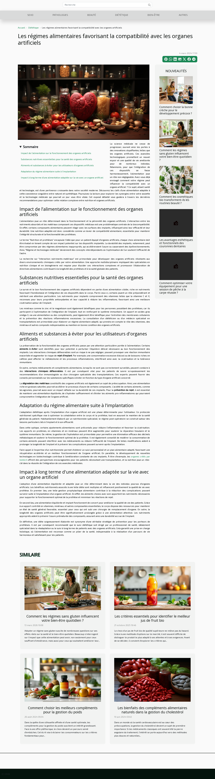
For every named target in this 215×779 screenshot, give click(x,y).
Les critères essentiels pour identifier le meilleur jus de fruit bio (152, 618)
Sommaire (30, 147)
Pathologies (60, 14)
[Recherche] (107, 4)
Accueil (21, 27)
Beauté (91, 14)
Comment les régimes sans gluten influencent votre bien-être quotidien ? (175, 155)
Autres (183, 14)
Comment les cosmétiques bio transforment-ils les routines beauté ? (176, 200)
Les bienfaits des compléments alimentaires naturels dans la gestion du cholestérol (152, 709)
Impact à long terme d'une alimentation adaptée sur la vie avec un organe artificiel (62, 177)
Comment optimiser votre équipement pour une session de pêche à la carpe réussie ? (175, 287)
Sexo (30, 14)
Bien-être (153, 14)
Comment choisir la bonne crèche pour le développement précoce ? (176, 110)
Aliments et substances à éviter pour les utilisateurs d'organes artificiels (57, 165)
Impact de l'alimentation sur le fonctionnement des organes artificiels (56, 153)
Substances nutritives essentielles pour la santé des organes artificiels (56, 159)
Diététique (121, 14)
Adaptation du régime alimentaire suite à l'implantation (48, 171)
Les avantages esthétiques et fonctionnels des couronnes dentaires (176, 243)
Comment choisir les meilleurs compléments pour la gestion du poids (62, 709)
